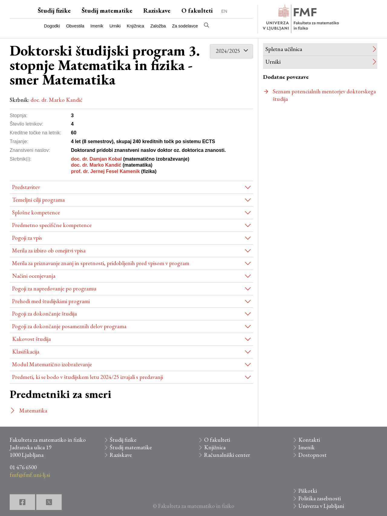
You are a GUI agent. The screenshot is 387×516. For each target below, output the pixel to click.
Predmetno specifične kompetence (52, 225)
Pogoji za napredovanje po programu (54, 288)
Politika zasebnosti (319, 498)
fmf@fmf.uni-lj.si (30, 475)
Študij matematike (107, 10)
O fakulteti (197, 10)
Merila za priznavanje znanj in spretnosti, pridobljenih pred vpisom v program (100, 263)
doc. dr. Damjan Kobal (96, 159)
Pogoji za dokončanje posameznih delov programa (69, 326)
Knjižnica (135, 26)
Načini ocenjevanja (33, 276)
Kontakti (309, 440)
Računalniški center (227, 455)
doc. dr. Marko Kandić (57, 100)
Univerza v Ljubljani (321, 506)
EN (224, 11)
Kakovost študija (31, 339)
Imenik (96, 26)
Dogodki (52, 26)
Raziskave (157, 10)
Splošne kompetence (36, 212)
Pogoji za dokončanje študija (44, 313)
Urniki (115, 26)
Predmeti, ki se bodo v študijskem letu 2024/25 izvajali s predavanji (87, 377)
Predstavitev (26, 187)
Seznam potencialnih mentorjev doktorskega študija (324, 95)
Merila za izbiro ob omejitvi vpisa (49, 250)
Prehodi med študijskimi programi (51, 301)
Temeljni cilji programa (38, 200)
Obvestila (75, 26)
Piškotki (307, 491)
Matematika (33, 410)
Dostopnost (312, 455)
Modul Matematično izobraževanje (52, 364)
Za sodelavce (185, 26)
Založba (158, 26)
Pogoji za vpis (27, 238)
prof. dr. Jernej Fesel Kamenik (105, 171)
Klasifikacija (25, 351)
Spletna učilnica (283, 49)
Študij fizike (54, 10)
